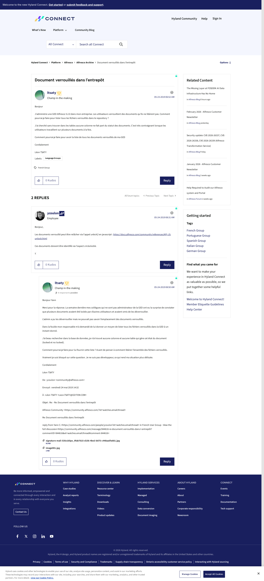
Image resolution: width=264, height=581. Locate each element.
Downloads (103, 502)
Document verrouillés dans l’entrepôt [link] (116, 62)
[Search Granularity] (61, 44)
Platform (56, 62)
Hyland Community (184, 19)
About (180, 495)
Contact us (21, 512)
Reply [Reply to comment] (167, 265)
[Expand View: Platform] (66, 30)
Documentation (229, 502)
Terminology (103, 495)
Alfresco (68, 62)
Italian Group (195, 246)
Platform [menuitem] (58, 30)
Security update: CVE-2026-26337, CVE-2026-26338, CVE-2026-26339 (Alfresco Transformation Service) (206, 141)
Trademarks (106, 562)
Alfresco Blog (194, 99)
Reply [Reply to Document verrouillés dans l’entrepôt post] (167, 180)
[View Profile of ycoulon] (53, 213)
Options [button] (224, 62)
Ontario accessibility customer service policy (169, 562)
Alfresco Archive (85, 62)
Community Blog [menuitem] (84, 30)
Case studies (69, 488)
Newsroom (183, 515)
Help (204, 19)
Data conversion (146, 508)
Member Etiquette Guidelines (205, 304)
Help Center (194, 309)
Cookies (48, 562)
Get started (56, 4)
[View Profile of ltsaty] (51, 92)
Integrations (69, 508)
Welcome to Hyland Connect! (205, 299)
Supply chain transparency (129, 562)
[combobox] (102, 44)
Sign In (217, 18)
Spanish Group (196, 241)
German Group (196, 251)
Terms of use (61, 562)
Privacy (36, 562)
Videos (100, 508)
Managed (142, 495)
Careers (181, 488)
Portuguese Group (198, 236)
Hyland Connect (39, 62)
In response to (68, 292)
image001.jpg (53, 448)
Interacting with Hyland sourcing (212, 562)
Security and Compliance (84, 562)
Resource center (105, 488)
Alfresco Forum (195, 199)
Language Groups (53, 158)
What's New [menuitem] (39, 30)
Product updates (105, 515)
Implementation (146, 488)
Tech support (227, 508)
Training (225, 495)
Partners (181, 502)
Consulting (143, 502)
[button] (39, 181)
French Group (44, 167)
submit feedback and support (85, 4)
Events (224, 488)
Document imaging (147, 515)
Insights (67, 502)
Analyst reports (71, 495)
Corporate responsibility (190, 508)
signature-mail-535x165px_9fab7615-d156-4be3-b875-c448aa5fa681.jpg (83, 440)
